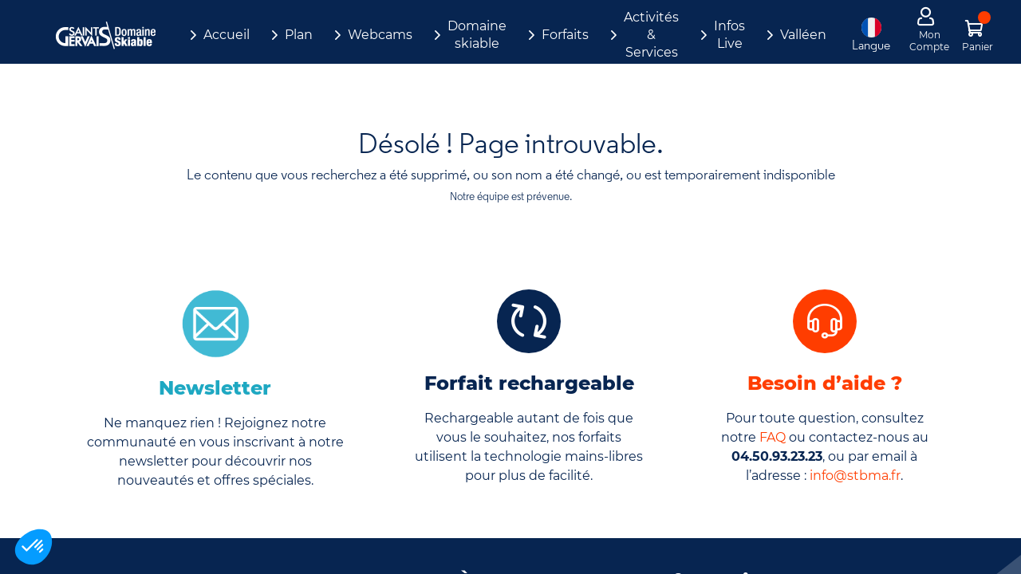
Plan (299, 34)
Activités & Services (651, 35)
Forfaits (565, 34)
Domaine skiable (477, 34)
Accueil (226, 34)
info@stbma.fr (855, 475)
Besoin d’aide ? (824, 383)
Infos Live (729, 34)
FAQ (772, 437)
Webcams (380, 34)
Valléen (803, 34)
